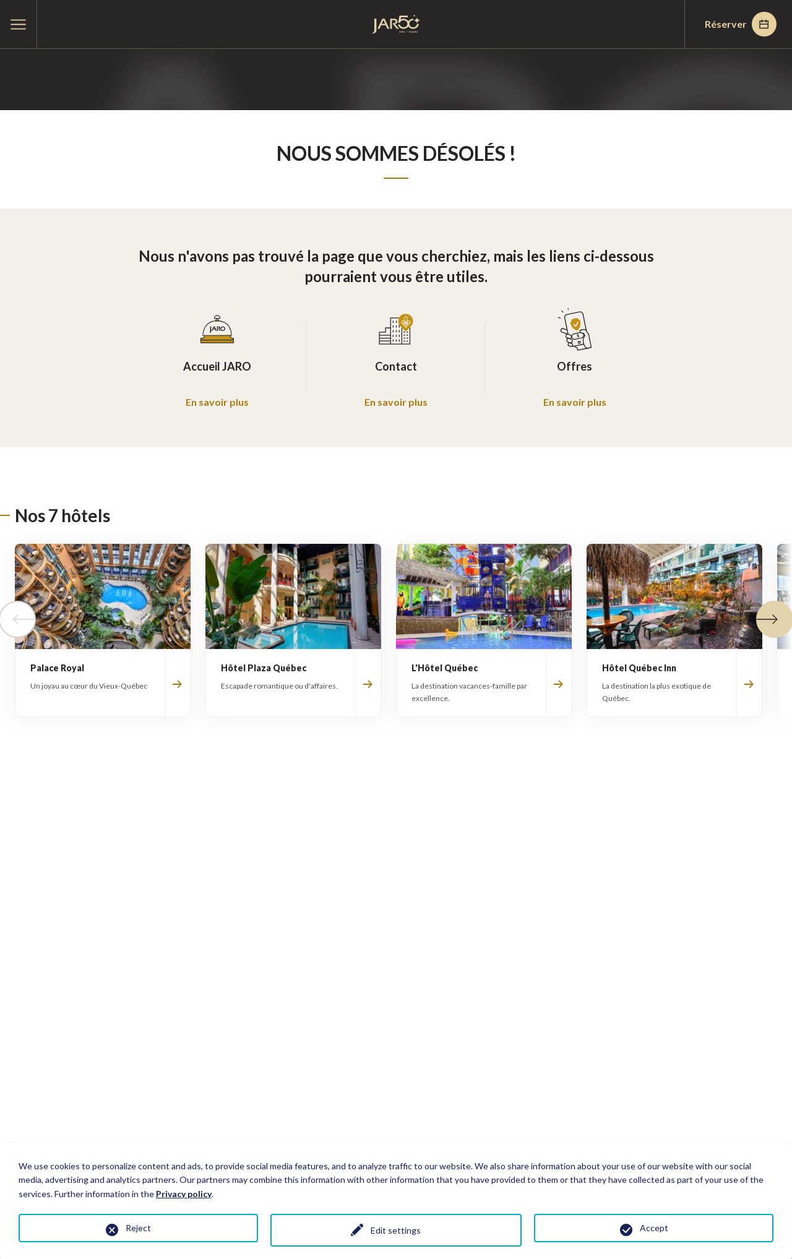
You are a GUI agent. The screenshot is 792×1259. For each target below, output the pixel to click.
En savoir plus (217, 402)
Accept (654, 1227)
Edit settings (396, 1230)
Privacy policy (184, 1193)
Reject (138, 1227)
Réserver (741, 24)
